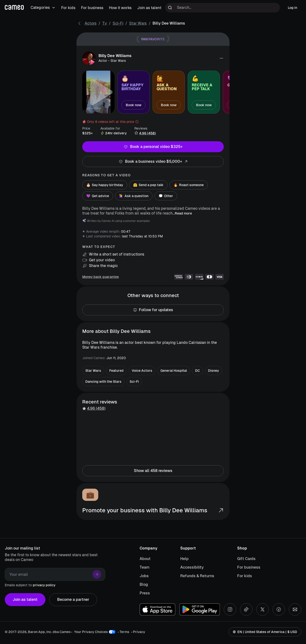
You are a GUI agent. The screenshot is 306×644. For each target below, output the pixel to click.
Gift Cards (246, 558)
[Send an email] (295, 609)
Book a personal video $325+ (153, 146)
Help (184, 558)
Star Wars (138, 23)
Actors (91, 23)
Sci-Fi (118, 23)
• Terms (123, 632)
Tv (104, 23)
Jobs (144, 576)
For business (248, 567)
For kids (244, 576)
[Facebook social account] (279, 609)
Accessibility (192, 567)
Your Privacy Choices (91, 632)
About (145, 558)
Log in (292, 7)
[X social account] (262, 609)
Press (145, 593)
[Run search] (170, 7)
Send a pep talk (148, 185)
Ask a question (133, 196)
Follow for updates (153, 310)
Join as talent (25, 599)
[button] (221, 58)
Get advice (97, 196)
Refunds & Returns (197, 576)
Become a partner (73, 599)
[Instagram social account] (230, 609)
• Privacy (138, 632)
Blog (144, 584)
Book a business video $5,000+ (153, 161)
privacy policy (44, 585)
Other (166, 196)
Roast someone (189, 185)
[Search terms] (222, 7)
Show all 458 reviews (153, 471)
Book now (133, 105)
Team (144, 567)
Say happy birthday (104, 185)
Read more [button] (183, 213)
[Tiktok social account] (246, 609)
